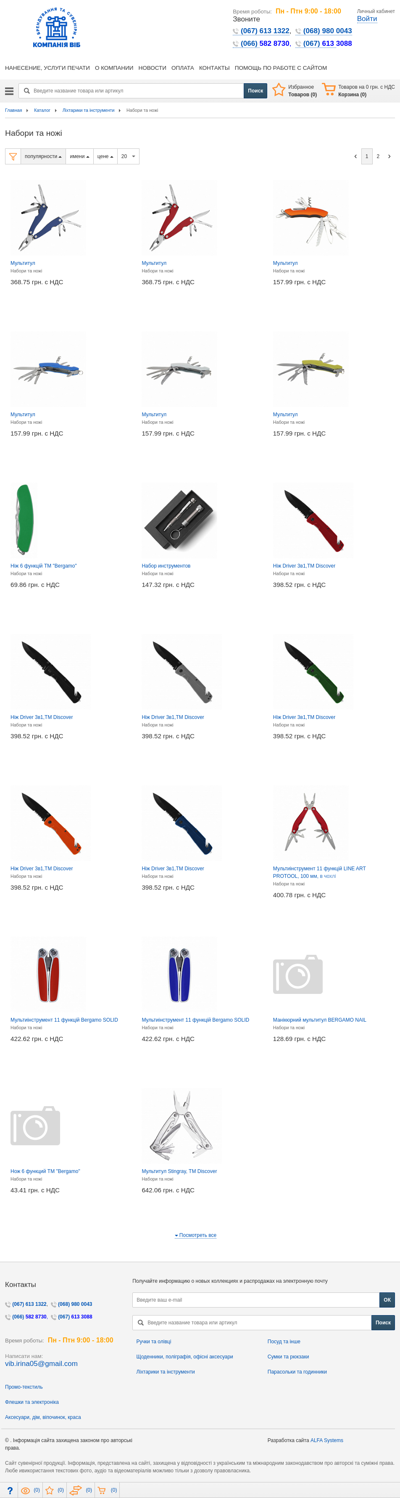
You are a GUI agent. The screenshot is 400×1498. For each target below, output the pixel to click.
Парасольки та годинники (297, 1372)
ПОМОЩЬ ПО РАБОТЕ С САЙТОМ (281, 68)
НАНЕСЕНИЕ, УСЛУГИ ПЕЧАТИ (47, 68)
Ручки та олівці (153, 1342)
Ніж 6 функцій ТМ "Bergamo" (44, 566)
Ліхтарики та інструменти (165, 1372)
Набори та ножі (26, 270)
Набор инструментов (166, 566)
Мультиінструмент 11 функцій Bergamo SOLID (64, 1020)
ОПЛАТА (182, 68)
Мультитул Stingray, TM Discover (179, 1171)
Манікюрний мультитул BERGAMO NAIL (319, 1020)
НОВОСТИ (152, 68)
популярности (43, 156)
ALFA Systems (327, 1440)
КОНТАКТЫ (214, 68)
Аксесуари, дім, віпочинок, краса (43, 1417)
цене (105, 156)
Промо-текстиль (24, 1387)
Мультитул (23, 263)
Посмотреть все (196, 1235)
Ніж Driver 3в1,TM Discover (304, 566)
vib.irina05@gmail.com (41, 1364)
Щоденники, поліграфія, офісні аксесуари (184, 1357)
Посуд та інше (284, 1342)
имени (79, 156)
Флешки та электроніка (32, 1402)
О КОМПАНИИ (114, 68)
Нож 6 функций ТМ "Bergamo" (45, 1171)
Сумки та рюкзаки (288, 1357)
